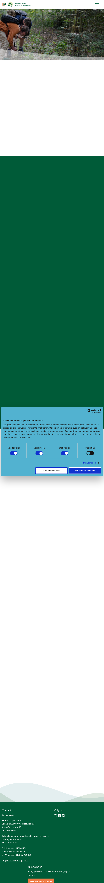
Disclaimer (6, 880)
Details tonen (89, 463)
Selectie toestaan (51, 470)
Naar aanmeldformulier (41, 860)
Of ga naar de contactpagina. (15, 840)
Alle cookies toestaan (85, 470)
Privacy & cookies (22, 880)
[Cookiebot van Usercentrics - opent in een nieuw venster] (89, 411)
